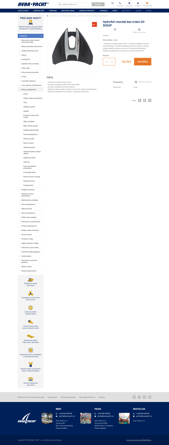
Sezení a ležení (26, 234)
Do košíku (143, 61)
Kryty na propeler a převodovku (29, 167)
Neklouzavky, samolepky (29, 200)
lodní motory (38, 11)
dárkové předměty (87, 11)
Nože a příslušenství (28, 204)
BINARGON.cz (146, 440)
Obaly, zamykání (28, 121)
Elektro (23, 55)
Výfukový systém (29, 147)
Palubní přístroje (29, 181)
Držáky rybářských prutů (29, 51)
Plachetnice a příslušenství (30, 221)
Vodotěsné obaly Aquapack (30, 252)
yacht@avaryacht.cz (67, 416)
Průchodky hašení (29, 172)
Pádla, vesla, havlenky (28, 217)
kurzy (115, 11)
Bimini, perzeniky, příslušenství (31, 46)
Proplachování (28, 185)
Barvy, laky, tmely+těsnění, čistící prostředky (30, 41)
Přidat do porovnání (139, 32)
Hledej (98, 4)
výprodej (104, 11)
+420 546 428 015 (65, 413)
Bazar (148, 11)
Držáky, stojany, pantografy (32, 98)
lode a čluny (23, 11)
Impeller (26, 111)
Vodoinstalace (26, 256)
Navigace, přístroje (27, 189)
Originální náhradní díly (31, 130)
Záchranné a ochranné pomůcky (29, 261)
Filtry (25, 102)
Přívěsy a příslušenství (29, 226)
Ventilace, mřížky (27, 239)
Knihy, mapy (25, 68)
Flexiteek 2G (25, 59)
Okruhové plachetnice (28, 271)
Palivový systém (28, 139)
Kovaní (23, 77)
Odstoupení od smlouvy (87, 397)
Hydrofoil (26, 162)
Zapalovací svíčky (29, 158)
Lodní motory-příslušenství (68, 15)
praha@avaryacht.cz (106, 416)
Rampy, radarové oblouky (30, 230)
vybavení (53, 11)
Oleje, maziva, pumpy (30, 126)
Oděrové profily (26, 209)
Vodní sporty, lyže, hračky (30, 247)
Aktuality (126, 11)
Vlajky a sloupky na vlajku (29, 243)
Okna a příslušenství (28, 213)
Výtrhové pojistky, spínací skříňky (32, 152)
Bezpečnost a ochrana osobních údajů (31, 397)
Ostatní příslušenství (30, 134)
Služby (138, 11)
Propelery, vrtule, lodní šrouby (31, 116)
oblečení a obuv (67, 11)
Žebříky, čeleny (26, 266)
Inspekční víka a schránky (30, 64)
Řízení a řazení (28, 143)
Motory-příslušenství (28, 89)
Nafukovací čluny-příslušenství (27, 195)
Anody (25, 94)
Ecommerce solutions (134, 440)
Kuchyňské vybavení (28, 81)
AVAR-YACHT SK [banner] (33, 4)
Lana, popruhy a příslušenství (31, 85)
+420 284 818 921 (104, 413)
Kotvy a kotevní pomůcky (30, 72)
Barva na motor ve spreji (31, 177)
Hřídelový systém (29, 107)
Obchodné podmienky (68, 397)
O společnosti (52, 397)
